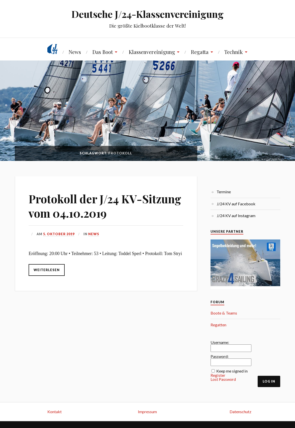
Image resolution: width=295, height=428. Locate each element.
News (75, 51)
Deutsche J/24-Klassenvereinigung (147, 14)
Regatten (218, 324)
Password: (220, 356)
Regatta (200, 51)
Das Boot (102, 51)
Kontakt (54, 411)
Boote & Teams (224, 313)
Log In (269, 381)
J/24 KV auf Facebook (236, 203)
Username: (220, 342)
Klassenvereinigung (152, 51)
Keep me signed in (232, 371)
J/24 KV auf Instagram (236, 215)
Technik (233, 51)
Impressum (147, 411)
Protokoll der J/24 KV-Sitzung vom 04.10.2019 (105, 205)
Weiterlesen (47, 270)
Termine (224, 191)
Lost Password (223, 379)
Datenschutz (240, 411)
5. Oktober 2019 (58, 234)
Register (218, 375)
